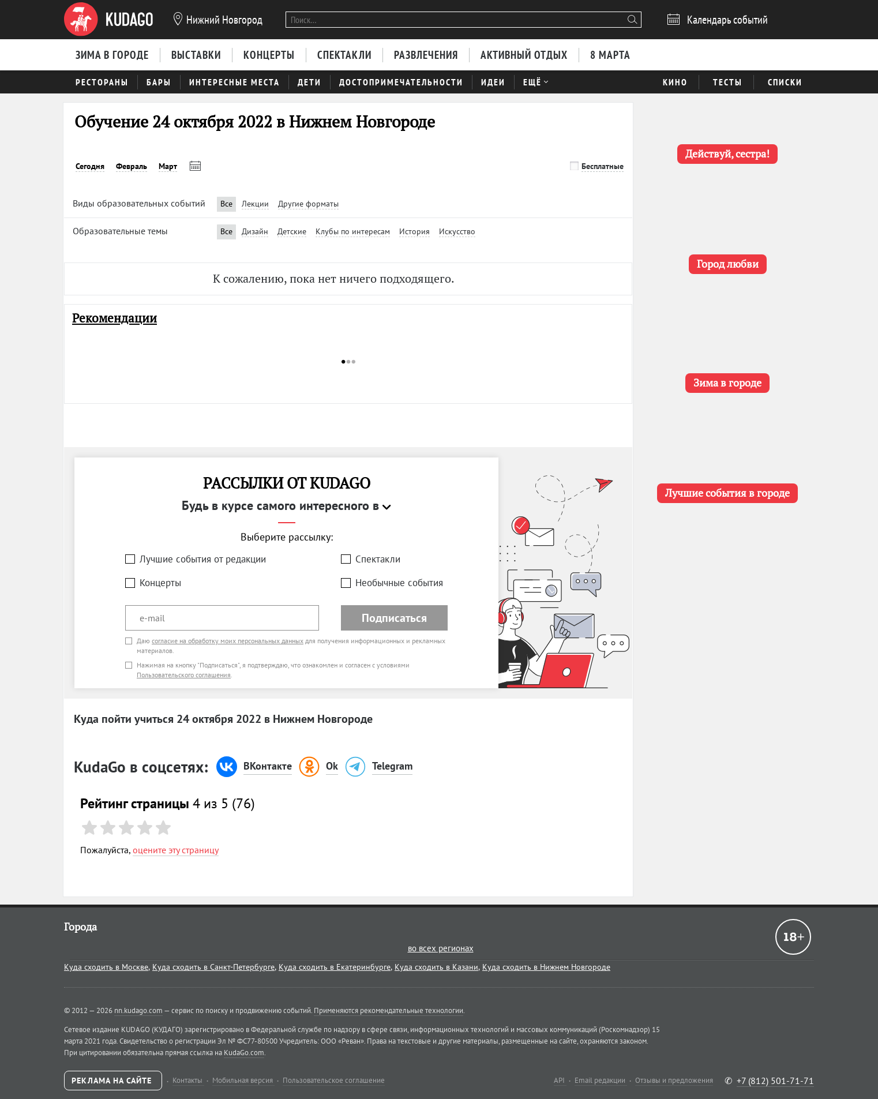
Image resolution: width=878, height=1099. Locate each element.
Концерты (160, 582)
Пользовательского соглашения (184, 674)
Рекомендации (114, 318)
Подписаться (394, 617)
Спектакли (377, 559)
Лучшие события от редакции (203, 559)
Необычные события (399, 582)
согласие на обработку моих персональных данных (227, 640)
